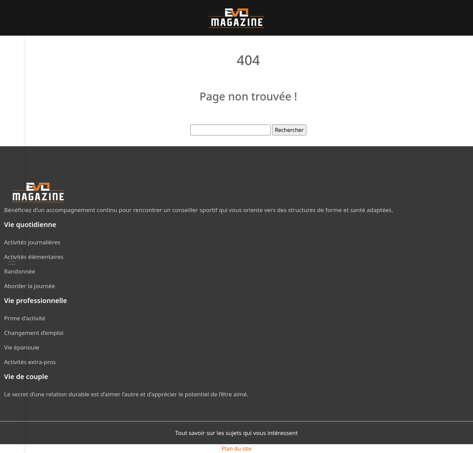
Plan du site (236, 448)
